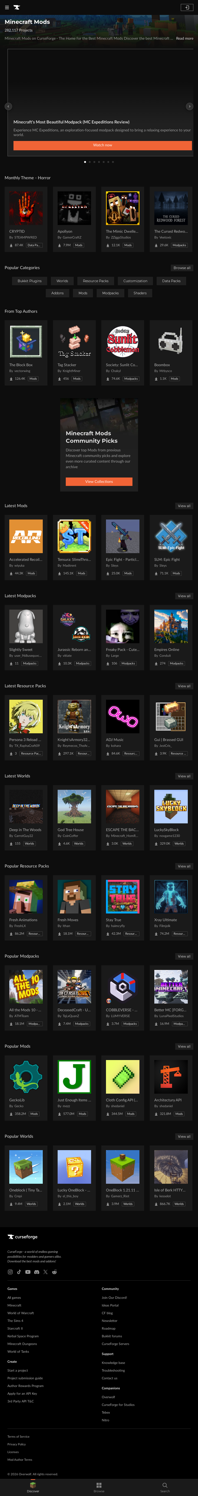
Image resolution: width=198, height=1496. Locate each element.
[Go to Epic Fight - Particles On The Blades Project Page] (122, 547)
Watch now (102, 145)
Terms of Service (18, 1436)
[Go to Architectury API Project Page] (171, 1088)
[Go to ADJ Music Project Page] (122, 727)
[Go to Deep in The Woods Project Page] (26, 817)
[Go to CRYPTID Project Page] (26, 219)
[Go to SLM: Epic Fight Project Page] (171, 547)
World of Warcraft (20, 1313)
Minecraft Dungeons (22, 1344)
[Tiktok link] (19, 1272)
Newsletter (109, 1321)
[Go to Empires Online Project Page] (171, 637)
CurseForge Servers (115, 1344)
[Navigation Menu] (7, 7)
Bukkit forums (112, 1336)
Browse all (182, 268)
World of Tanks (18, 1351)
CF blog (107, 1313)
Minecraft (14, 1305)
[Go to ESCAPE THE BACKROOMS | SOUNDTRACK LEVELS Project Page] (122, 817)
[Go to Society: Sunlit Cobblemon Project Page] (122, 353)
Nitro (105, 1420)
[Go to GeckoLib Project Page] (26, 1088)
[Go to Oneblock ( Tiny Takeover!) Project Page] (26, 1178)
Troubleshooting (113, 1370)
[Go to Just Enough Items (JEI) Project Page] (74, 1088)
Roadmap (109, 1328)
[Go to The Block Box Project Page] (26, 353)
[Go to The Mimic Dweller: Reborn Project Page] (122, 219)
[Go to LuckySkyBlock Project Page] (171, 817)
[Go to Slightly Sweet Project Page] (26, 637)
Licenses (13, 1452)
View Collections (99, 482)
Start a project (17, 1370)
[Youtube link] (28, 1272)
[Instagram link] (10, 1272)
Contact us (109, 1378)
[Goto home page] (16, 7)
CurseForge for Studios (118, 1405)
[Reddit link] (54, 1272)
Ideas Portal (110, 1305)
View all (184, 506)
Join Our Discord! (114, 1297)
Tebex (106, 1412)
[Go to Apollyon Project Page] (74, 219)
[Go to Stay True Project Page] (122, 908)
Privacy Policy (16, 1444)
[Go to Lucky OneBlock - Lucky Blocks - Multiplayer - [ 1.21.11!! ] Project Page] (74, 1178)
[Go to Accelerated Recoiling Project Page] (26, 547)
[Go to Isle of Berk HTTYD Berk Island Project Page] (171, 1178)
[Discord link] (37, 1272)
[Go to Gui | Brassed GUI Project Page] (171, 727)
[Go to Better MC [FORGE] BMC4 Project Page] (171, 998)
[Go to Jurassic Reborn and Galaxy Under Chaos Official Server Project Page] (74, 637)
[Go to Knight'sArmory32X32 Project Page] (74, 727)
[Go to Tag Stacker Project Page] (74, 353)
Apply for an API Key (22, 1393)
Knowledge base (113, 1363)
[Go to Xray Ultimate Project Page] (171, 908)
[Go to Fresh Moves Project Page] (74, 908)
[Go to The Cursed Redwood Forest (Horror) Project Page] (171, 219)
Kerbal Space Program (23, 1336)
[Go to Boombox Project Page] (171, 353)
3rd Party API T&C (20, 1401)
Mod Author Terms (19, 1459)
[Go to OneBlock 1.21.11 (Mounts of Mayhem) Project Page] (122, 1178)
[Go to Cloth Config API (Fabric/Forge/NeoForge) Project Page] (122, 1088)
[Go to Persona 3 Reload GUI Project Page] (26, 727)
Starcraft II (15, 1328)
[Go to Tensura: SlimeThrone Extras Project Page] (74, 547)
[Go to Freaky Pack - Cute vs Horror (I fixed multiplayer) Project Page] (122, 637)
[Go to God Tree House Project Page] (74, 817)
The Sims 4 (15, 1321)
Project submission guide (25, 1378)
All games (14, 1297)
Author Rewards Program (25, 1386)
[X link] (45, 1272)
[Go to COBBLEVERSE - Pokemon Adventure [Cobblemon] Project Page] (122, 998)
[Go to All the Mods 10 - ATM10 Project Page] (26, 998)
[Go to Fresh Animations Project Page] (26, 908)
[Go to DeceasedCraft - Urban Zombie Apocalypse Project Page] (74, 998)
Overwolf (108, 1397)
